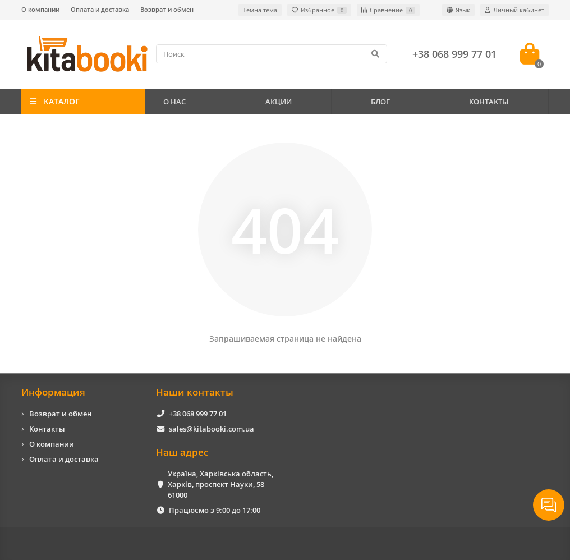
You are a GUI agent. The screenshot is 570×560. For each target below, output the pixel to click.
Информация (53, 391)
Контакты (47, 429)
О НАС (174, 102)
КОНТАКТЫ (488, 102)
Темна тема (260, 10)
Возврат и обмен (167, 9)
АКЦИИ (278, 102)
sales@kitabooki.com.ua (211, 429)
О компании (40, 9)
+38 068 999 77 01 (198, 413)
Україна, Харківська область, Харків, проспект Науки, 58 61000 (220, 484)
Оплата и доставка (100, 9)
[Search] (271, 53)
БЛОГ (380, 102)
